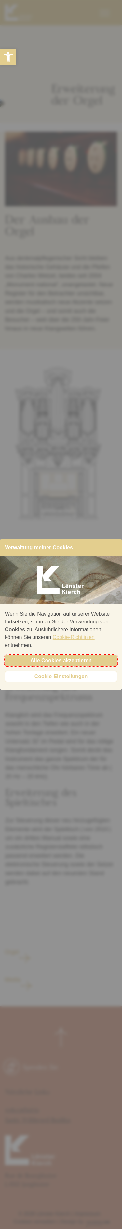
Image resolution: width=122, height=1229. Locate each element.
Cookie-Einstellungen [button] (61, 676)
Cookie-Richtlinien (74, 637)
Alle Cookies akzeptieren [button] (61, 660)
